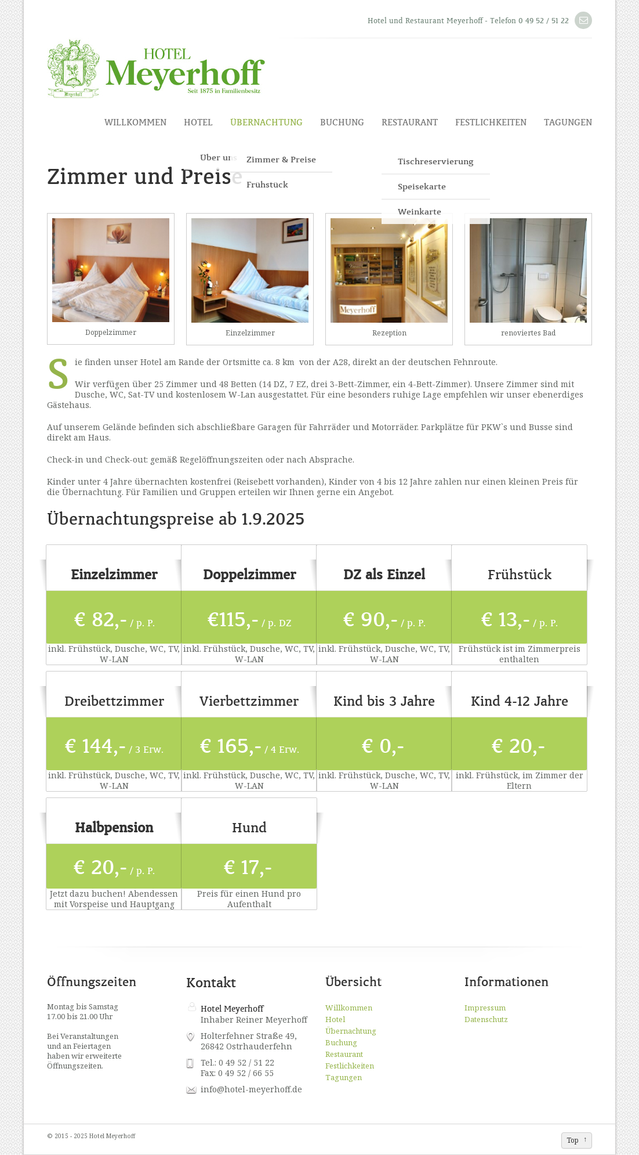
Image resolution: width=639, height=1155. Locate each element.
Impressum (485, 1007)
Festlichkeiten (491, 122)
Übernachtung (266, 122)
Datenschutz (486, 1019)
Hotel (198, 122)
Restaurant (410, 122)
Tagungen (568, 122)
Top (573, 1140)
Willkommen (135, 122)
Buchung (342, 122)
